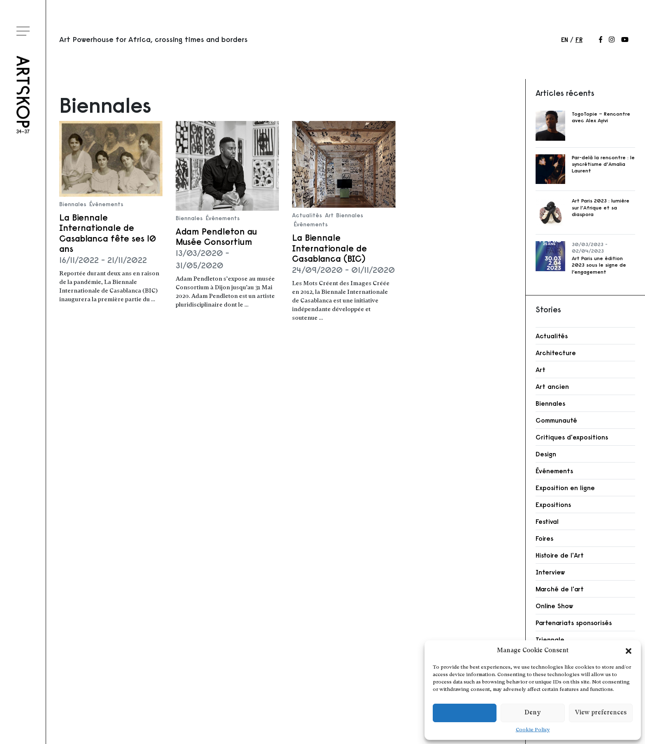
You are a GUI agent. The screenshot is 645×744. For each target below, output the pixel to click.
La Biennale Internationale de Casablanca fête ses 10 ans (107, 233)
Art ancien (552, 386)
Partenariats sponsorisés (574, 622)
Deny (532, 713)
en (564, 39)
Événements (106, 204)
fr (578, 39)
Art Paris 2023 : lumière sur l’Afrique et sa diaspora (600, 207)
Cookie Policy (533, 730)
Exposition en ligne (565, 488)
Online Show (554, 606)
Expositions (553, 504)
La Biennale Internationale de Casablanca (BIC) (329, 248)
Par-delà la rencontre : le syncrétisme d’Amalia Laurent (603, 164)
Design (546, 454)
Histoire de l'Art (560, 555)
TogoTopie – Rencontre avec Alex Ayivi (601, 117)
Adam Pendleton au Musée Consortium (216, 236)
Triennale (550, 639)
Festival (547, 521)
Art (329, 215)
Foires (544, 538)
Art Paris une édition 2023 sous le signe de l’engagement (599, 265)
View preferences (600, 713)
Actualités (307, 215)
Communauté (556, 420)
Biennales (72, 204)
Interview (550, 572)
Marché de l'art (560, 589)
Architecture (556, 353)
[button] (628, 651)
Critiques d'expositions (572, 437)
